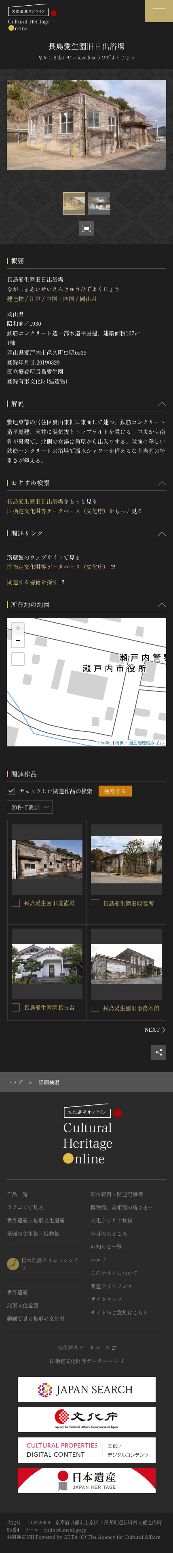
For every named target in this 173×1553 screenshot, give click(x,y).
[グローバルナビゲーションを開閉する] (159, 11)
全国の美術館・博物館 (33, 1233)
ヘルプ (98, 1260)
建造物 (15, 299)
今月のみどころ (109, 1233)
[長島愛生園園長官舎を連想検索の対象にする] (16, 1007)
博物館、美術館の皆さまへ (122, 1207)
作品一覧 (17, 1194)
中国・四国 (60, 299)
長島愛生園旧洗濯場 (49, 903)
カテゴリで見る (25, 1207)
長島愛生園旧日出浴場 (35, 501)
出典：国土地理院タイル (139, 742)
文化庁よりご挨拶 (112, 1220)
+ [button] (18, 629)
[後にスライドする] (155, 1030)
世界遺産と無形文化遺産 (36, 1220)
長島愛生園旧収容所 (128, 903)
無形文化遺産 (22, 1305)
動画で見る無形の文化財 (36, 1318)
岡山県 (88, 299)
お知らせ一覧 (106, 1246)
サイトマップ (106, 1299)
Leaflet (105, 742)
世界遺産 (17, 1292)
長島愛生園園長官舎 (49, 1007)
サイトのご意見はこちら (119, 1312)
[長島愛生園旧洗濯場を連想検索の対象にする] (16, 903)
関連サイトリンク (112, 1286)
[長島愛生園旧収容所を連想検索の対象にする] (95, 903)
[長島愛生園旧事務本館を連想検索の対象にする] (95, 1008)
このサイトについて (114, 1273)
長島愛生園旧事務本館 (131, 1008)
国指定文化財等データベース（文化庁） (58, 511)
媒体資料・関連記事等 (117, 1194)
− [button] (18, 641)
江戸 (34, 299)
